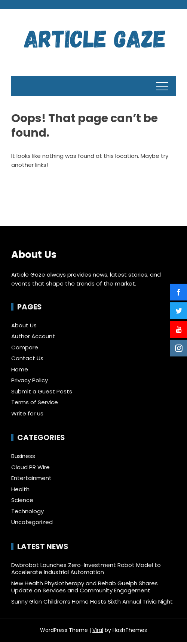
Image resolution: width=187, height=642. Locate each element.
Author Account (33, 336)
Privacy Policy (29, 380)
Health (20, 489)
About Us (24, 325)
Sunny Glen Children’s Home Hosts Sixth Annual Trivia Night (92, 601)
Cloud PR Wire (30, 467)
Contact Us (27, 358)
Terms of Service (34, 402)
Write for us (27, 413)
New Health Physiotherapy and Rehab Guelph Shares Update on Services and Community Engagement (84, 587)
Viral (97, 630)
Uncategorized (32, 522)
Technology (27, 511)
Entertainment (31, 478)
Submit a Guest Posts (41, 391)
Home (19, 369)
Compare (24, 347)
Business (23, 456)
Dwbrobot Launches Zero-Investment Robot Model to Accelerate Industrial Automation (86, 568)
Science (22, 500)
